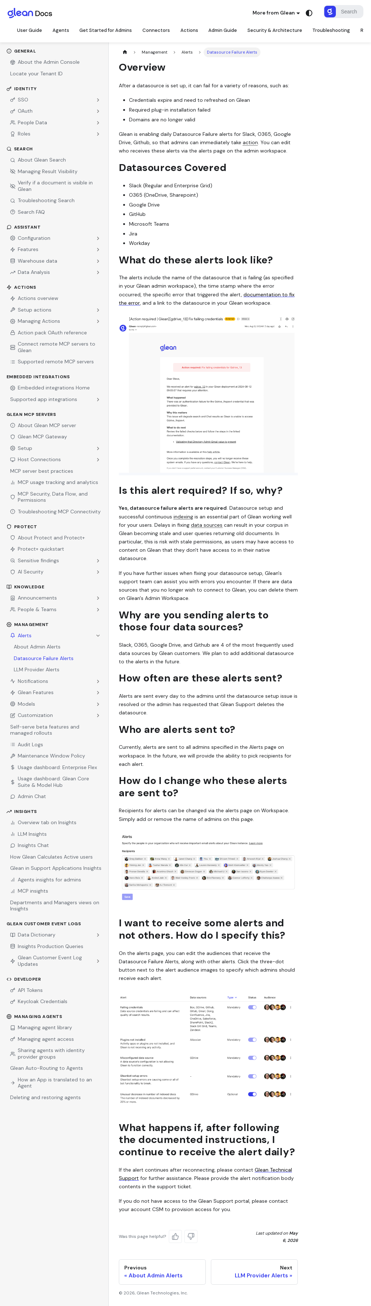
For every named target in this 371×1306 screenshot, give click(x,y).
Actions (21, 286)
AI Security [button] (26, 570)
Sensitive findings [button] (34, 559)
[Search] (343, 11)
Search (20, 148)
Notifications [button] (29, 680)
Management (28, 623)
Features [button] (24, 248)
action (250, 141)
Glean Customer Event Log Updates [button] (46, 959)
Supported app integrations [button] (43, 398)
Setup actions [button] (30, 308)
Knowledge (26, 586)
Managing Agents (34, 1015)
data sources (206, 524)
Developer (24, 978)
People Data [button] (28, 121)
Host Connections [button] (35, 458)
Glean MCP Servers (31, 413)
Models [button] (22, 703)
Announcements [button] (33, 596)
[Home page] (125, 51)
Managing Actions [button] (35, 320)
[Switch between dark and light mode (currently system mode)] (309, 13)
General (21, 50)
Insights (22, 810)
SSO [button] (19, 98)
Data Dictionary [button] (32, 933)
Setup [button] (21, 447)
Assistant (24, 226)
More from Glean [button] (274, 12)
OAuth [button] (21, 110)
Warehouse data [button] (33, 259)
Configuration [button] (30, 237)
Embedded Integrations (38, 376)
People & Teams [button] (33, 608)
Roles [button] (20, 132)
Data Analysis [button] (30, 271)
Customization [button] (31, 714)
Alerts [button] (21, 634)
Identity (22, 88)
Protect (22, 526)
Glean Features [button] (32, 691)
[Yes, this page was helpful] (175, 1235)
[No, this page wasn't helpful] (190, 1235)
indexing (183, 515)
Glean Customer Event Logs (44, 923)
